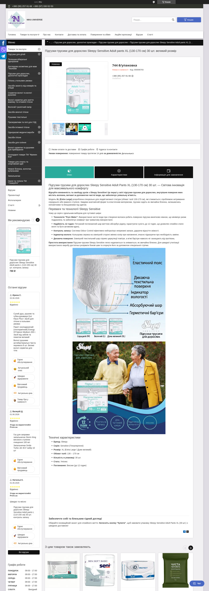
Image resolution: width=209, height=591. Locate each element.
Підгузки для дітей (16, 54)
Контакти (59, 34)
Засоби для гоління (17, 142)
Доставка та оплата (77, 34)
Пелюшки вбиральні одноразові (17, 60)
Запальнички (14, 176)
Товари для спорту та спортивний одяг (18, 163)
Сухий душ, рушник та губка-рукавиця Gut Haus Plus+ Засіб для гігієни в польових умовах (23, 319)
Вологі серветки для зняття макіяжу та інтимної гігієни (21, 101)
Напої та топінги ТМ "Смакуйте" (17, 182)
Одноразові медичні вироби (21, 132)
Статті (150, 34)
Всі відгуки (24, 552)
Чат (197, 583)
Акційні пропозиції (123, 34)
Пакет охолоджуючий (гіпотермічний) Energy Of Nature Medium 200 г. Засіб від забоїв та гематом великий (24, 332)
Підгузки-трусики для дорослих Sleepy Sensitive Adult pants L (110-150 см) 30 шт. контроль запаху (23, 264)
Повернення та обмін (100, 34)
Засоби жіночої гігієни (18, 112)
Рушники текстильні (17, 117)
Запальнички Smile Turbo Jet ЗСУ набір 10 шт (24, 448)
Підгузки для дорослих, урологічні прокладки (75, 42)
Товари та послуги (28, 34)
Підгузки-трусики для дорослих (113, 42)
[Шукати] (173, 19)
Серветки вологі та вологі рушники (20, 94)
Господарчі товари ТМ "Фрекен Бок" (22, 156)
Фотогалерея (14, 200)
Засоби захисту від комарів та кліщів (22, 87)
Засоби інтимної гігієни (18, 127)
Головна (12, 34)
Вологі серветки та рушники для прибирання (21, 148)
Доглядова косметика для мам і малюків (22, 67)
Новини (12, 210)
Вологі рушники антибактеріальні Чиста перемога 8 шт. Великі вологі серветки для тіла (24, 345)
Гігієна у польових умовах (20, 81)
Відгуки (139, 34)
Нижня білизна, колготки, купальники (19, 170)
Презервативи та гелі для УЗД (22, 122)
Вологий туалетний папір (19, 107)
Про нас (47, 34)
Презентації (14, 195)
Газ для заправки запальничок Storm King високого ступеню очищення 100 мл (24, 438)
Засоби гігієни (14, 137)
